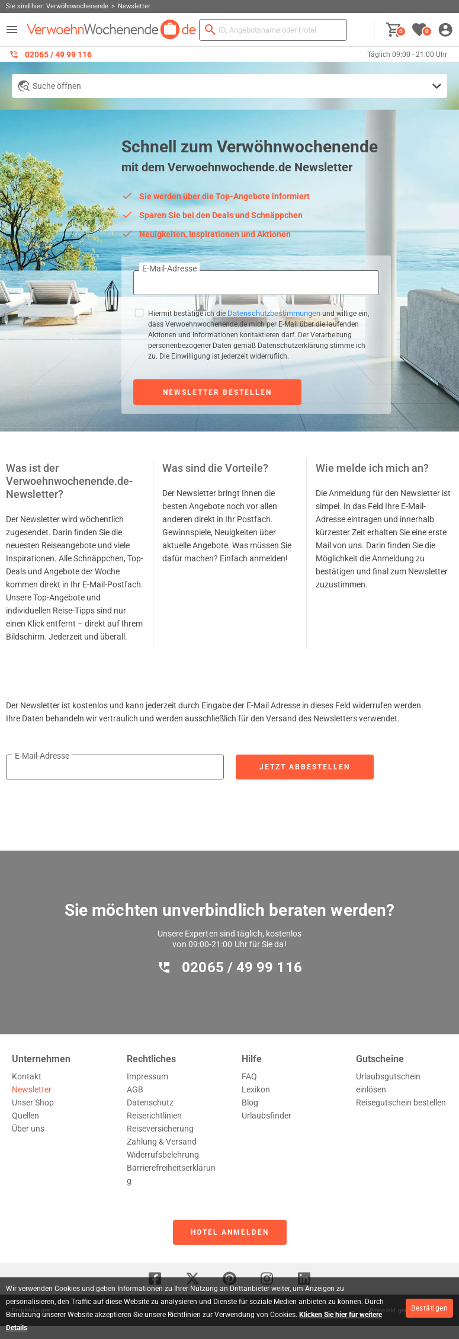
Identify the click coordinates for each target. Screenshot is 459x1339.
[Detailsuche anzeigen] (229, 86)
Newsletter (32, 1089)
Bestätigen (429, 1308)
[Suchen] (210, 30)
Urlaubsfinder (266, 1115)
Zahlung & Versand (162, 1141)
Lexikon (256, 1089)
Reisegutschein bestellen (401, 1102)
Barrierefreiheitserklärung (171, 1174)
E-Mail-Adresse (169, 268)
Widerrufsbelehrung (163, 1154)
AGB (135, 1089)
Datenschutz (150, 1102)
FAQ (249, 1076)
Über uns (28, 1128)
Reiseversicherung (160, 1128)
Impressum (147, 1076)
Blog (250, 1102)
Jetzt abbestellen (304, 767)
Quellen (25, 1115)
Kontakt (26, 1076)
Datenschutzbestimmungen (273, 313)
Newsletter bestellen (217, 392)
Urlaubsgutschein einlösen (388, 1083)
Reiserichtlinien (154, 1115)
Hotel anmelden (230, 1232)
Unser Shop (33, 1102)
